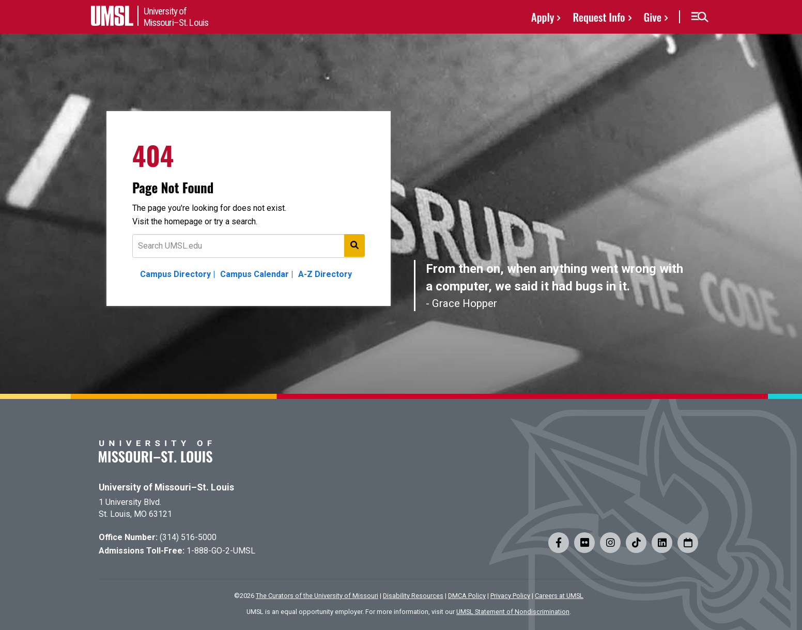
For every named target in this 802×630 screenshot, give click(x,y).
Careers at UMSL (559, 596)
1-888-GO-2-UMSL (221, 551)
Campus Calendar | (256, 274)
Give (652, 17)
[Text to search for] (248, 246)
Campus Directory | (177, 274)
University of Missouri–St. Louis (166, 487)
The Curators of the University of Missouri (317, 596)
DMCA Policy (467, 596)
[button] (699, 17)
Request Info (599, 17)
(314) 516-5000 (188, 537)
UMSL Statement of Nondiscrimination (512, 612)
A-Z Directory (325, 274)
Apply (542, 17)
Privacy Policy (510, 596)
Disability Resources (413, 596)
